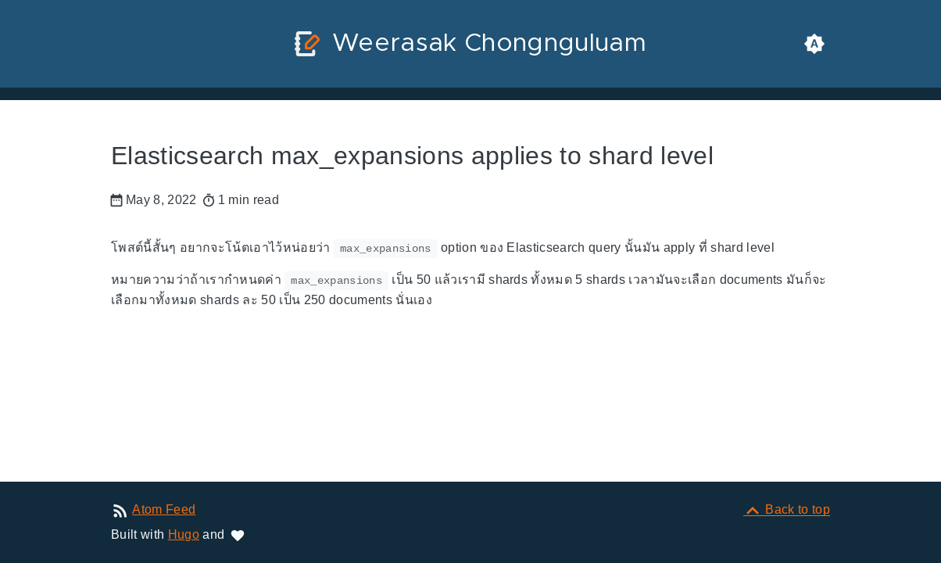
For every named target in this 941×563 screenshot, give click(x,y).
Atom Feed (163, 509)
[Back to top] (786, 509)
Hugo (183, 534)
